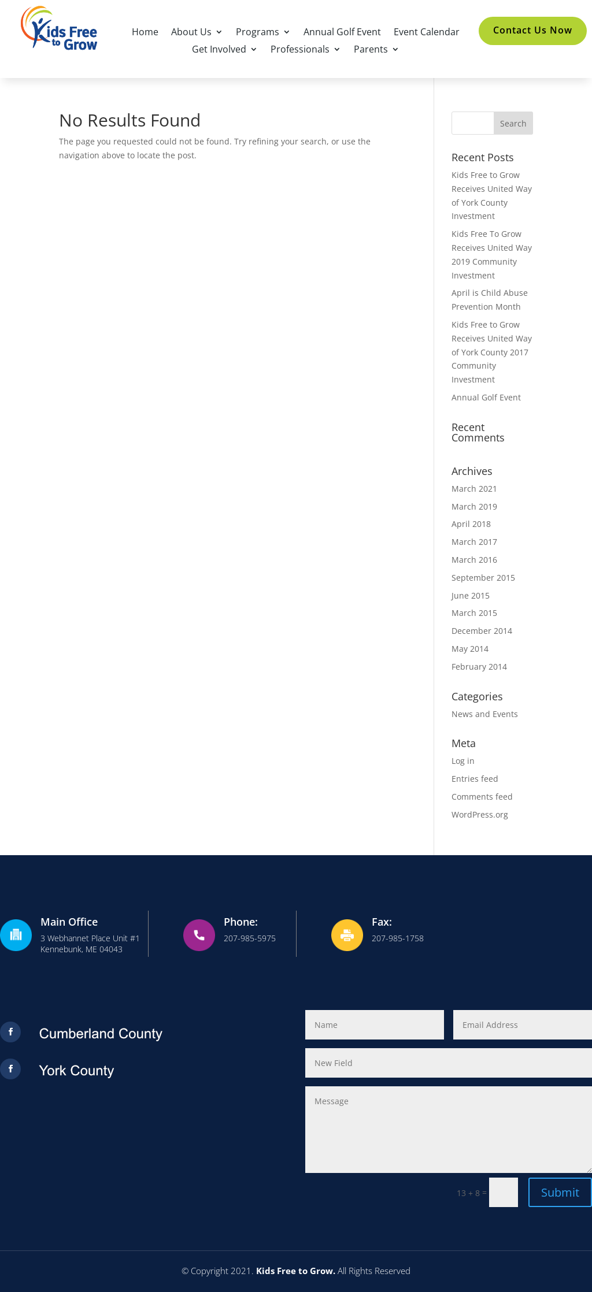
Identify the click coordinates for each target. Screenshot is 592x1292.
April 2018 (471, 523)
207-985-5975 (250, 938)
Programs (257, 33)
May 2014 (470, 648)
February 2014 (479, 666)
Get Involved (219, 50)
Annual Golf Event (342, 33)
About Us (191, 33)
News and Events (485, 713)
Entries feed (475, 778)
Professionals (300, 50)
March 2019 (474, 506)
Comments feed (482, 796)
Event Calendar (427, 33)
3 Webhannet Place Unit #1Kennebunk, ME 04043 (90, 944)
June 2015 (471, 595)
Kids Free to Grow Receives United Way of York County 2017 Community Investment (492, 352)
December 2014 (482, 630)
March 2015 (474, 612)
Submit (560, 1192)
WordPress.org (480, 814)
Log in (463, 760)
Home (145, 33)
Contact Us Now (532, 30)
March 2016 (474, 559)
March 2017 (474, 541)
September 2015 (483, 577)
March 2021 (474, 488)
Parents (371, 50)
